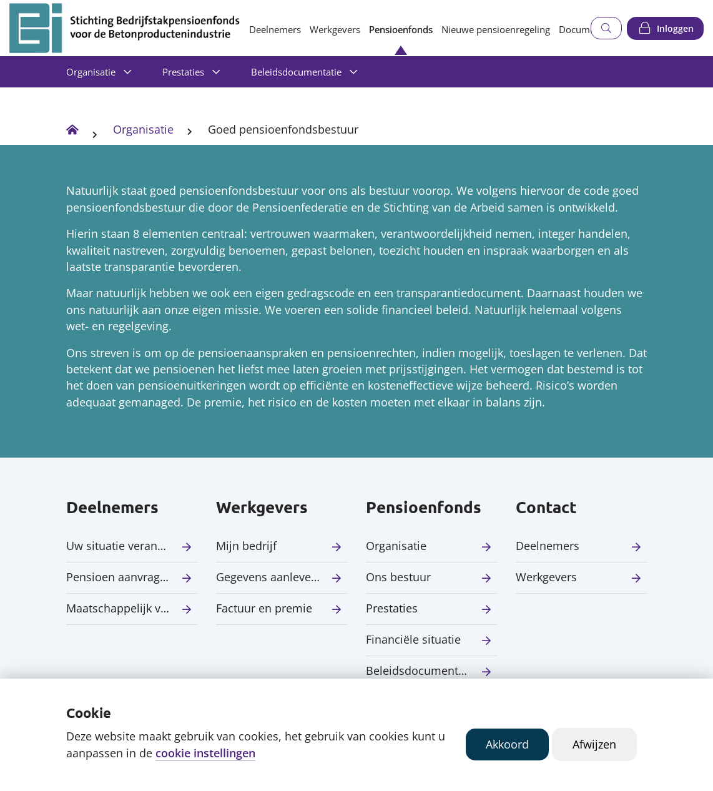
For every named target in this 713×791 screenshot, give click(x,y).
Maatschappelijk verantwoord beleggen (131, 608)
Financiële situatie (413, 639)
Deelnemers (275, 29)
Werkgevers (335, 29)
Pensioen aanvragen (119, 576)
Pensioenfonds (401, 29)
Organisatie (91, 72)
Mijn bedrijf (246, 545)
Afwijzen (594, 744)
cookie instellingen (205, 752)
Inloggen (675, 28)
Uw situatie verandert (122, 545)
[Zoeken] (606, 28)
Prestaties (183, 72)
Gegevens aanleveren (272, 576)
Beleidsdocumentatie (296, 72)
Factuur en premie (264, 608)
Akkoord (507, 744)
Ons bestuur (398, 576)
